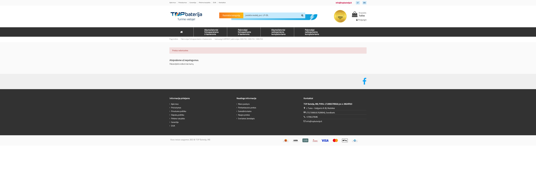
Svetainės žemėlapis (246, 118)
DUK (214, 2)
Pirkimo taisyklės (205, 2)
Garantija (192, 2)
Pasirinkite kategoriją (231, 15)
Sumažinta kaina (244, 111)
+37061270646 (312, 117)
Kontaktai (222, 2)
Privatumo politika (178, 111)
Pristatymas (182, 2)
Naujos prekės (244, 115)
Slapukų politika (177, 115)
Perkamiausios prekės (247, 107)
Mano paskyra (244, 104)
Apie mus (173, 2)
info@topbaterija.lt (344, 2)
